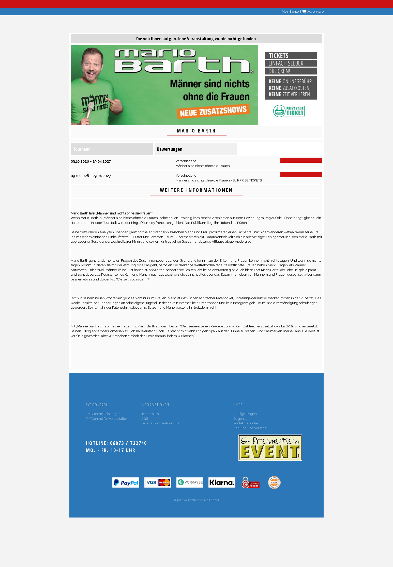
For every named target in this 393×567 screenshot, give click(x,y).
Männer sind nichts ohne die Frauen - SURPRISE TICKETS (219, 180)
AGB (144, 419)
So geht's (240, 419)
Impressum (150, 414)
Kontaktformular (245, 423)
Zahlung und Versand (250, 428)
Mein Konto (290, 11)
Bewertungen (169, 149)
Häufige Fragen (245, 414)
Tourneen (81, 149)
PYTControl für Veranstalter (106, 419)
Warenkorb (313, 11)
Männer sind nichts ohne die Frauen (203, 166)
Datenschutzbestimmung (160, 423)
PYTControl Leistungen (103, 414)
